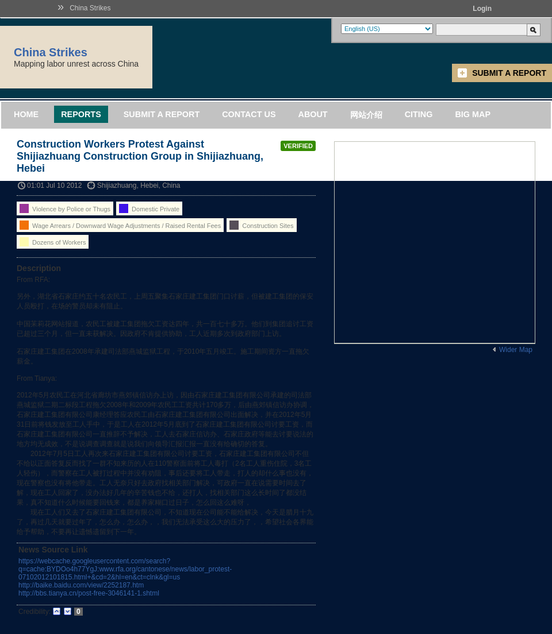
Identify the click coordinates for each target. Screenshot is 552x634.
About (312, 114)
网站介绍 (366, 114)
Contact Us (248, 114)
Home (26, 114)
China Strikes (90, 8)
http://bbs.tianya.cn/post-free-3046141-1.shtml (88, 593)
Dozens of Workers (53, 241)
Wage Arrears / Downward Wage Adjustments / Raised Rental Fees (120, 225)
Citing (419, 114)
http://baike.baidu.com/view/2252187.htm (81, 585)
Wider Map (515, 350)
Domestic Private (149, 208)
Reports (81, 114)
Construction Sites (261, 225)
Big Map (472, 114)
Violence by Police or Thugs (65, 208)
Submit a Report (509, 73)
